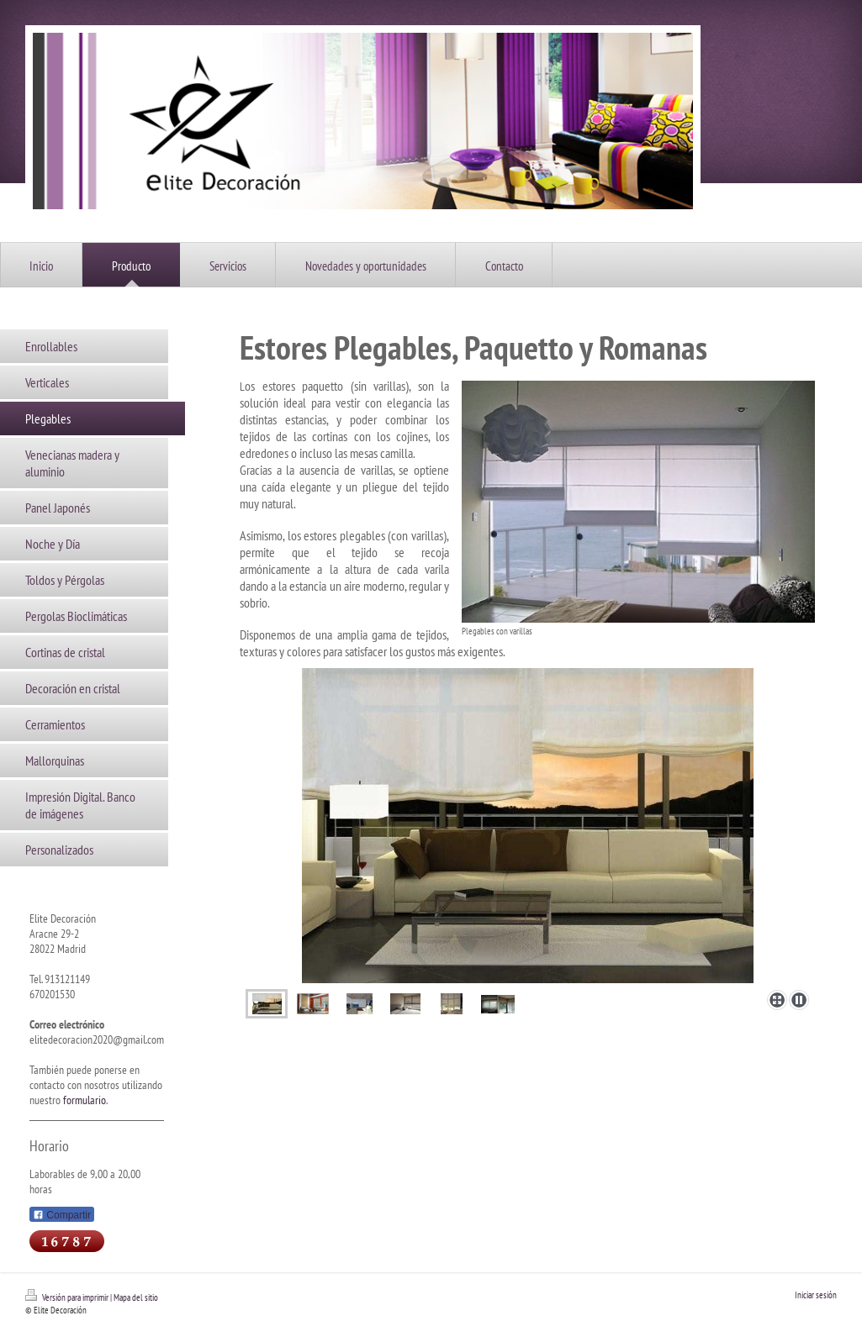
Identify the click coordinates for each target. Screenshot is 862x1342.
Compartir (62, 1215)
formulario (84, 1100)
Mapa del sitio (136, 1297)
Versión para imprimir (67, 1297)
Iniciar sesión (816, 1295)
